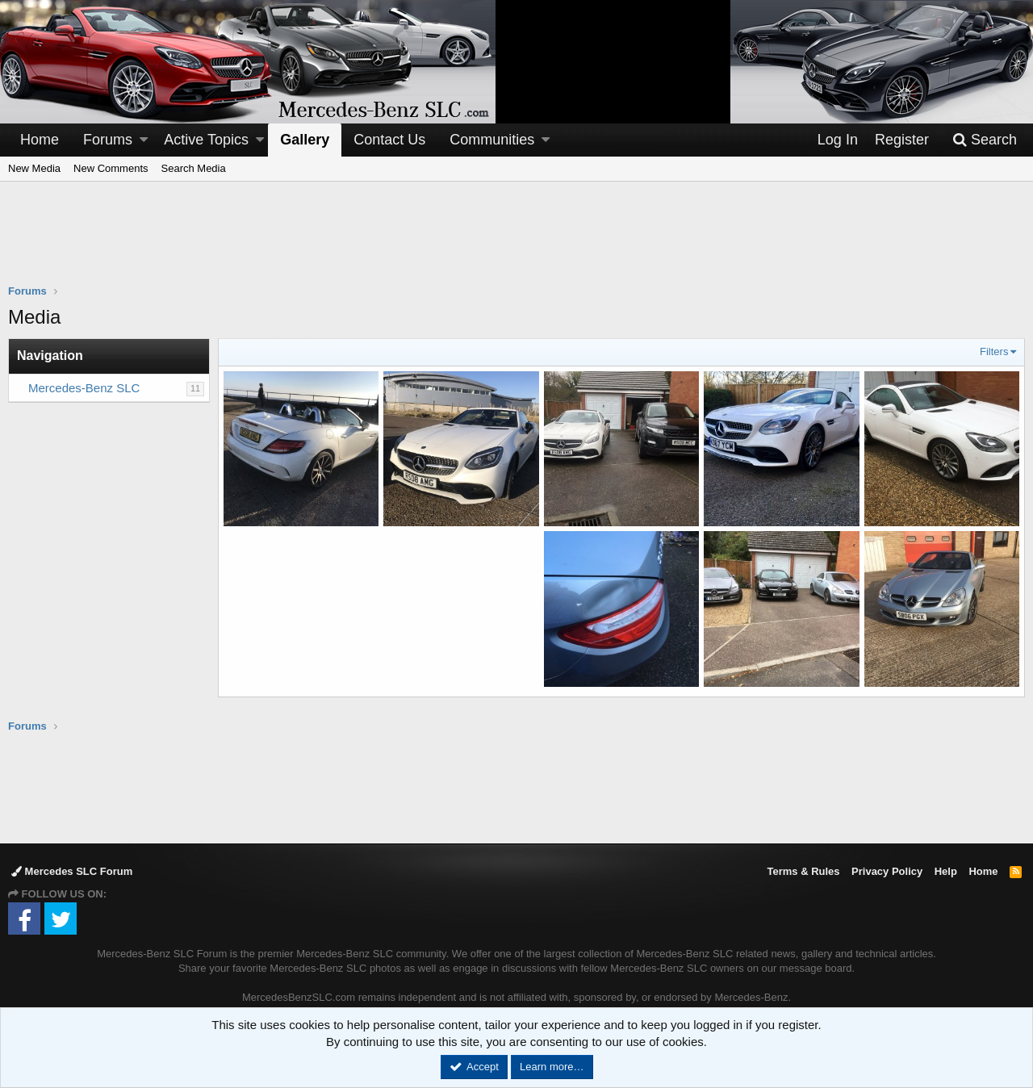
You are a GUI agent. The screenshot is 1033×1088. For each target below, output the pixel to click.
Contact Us (389, 140)
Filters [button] (994, 351)
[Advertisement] (516, 243)
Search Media (193, 168)
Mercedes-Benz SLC (84, 388)
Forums (107, 140)
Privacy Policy (886, 871)
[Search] (984, 140)
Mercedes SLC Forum (71, 871)
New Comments (110, 168)
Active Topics (206, 140)
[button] (144, 140)
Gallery (304, 140)
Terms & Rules (803, 871)
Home (39, 140)
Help (946, 871)
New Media (34, 168)
